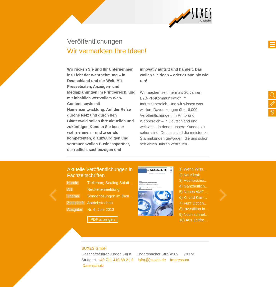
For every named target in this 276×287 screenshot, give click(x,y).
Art (69, 189)
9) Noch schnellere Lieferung (203, 214)
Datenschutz (93, 265)
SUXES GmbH (94, 248)
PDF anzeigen (102, 219)
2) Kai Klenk (189, 175)
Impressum (179, 260)
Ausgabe (74, 209)
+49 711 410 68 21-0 (116, 260)
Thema (73, 196)
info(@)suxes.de (152, 260)
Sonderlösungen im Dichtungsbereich (119, 196)
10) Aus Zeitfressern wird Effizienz (208, 220)
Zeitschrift (75, 203)
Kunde (72, 183)
